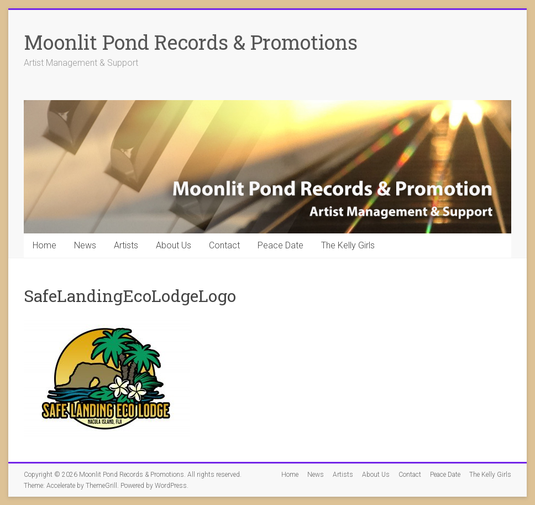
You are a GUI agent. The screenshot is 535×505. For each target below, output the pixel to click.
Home (44, 245)
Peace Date (280, 245)
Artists (126, 245)
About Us (173, 245)
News (85, 245)
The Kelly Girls (348, 245)
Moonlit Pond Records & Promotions (191, 42)
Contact (224, 245)
